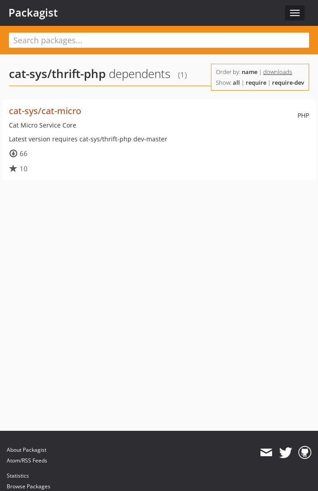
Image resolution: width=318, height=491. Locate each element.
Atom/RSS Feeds (27, 460)
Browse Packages (28, 486)
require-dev (288, 82)
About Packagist (26, 450)
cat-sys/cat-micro (45, 111)
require (256, 82)
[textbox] (159, 40)
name (249, 72)
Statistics (18, 475)
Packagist (33, 12)
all (236, 82)
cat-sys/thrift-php (57, 74)
